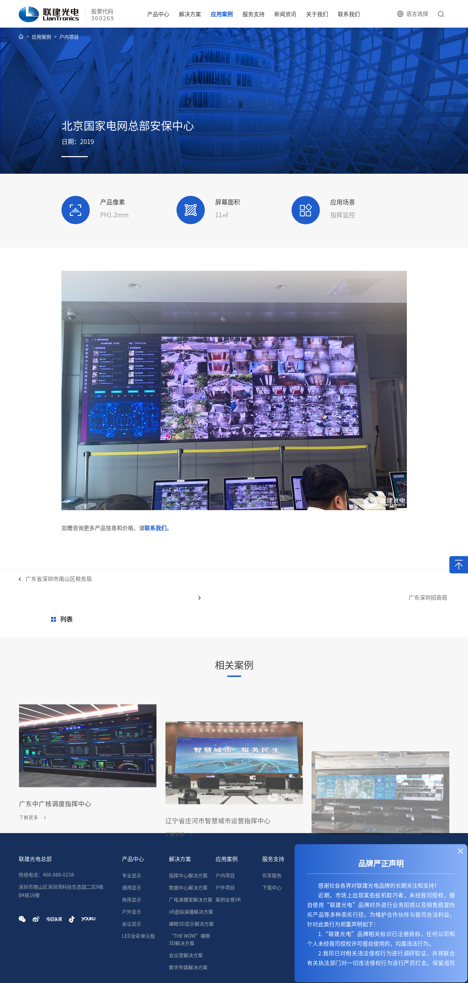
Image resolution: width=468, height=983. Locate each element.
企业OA (212, 969)
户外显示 (131, 876)
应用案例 (222, 14)
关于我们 (317, 14)
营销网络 (412, 840)
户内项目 (69, 39)
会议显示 (131, 888)
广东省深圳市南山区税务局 (59, 581)
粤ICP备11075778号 (158, 969)
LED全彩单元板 (138, 900)
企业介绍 (365, 840)
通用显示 (131, 852)
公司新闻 (318, 840)
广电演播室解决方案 (190, 864)
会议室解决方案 (186, 919)
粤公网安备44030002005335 (275, 969)
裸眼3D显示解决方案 (191, 888)
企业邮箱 (233, 969)
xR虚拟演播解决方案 (191, 876)
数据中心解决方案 (188, 852)
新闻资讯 (285, 14)
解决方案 (190, 14)
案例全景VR (228, 864)
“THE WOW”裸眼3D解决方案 (189, 904)
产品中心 (158, 14)
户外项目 (225, 852)
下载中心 (271, 852)
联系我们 (349, 14)
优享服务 (271, 840)
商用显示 (131, 864)
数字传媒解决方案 (188, 931)
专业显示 (131, 840)
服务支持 (253, 14)
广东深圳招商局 (423, 581)
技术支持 (191, 969)
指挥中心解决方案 (188, 840)
